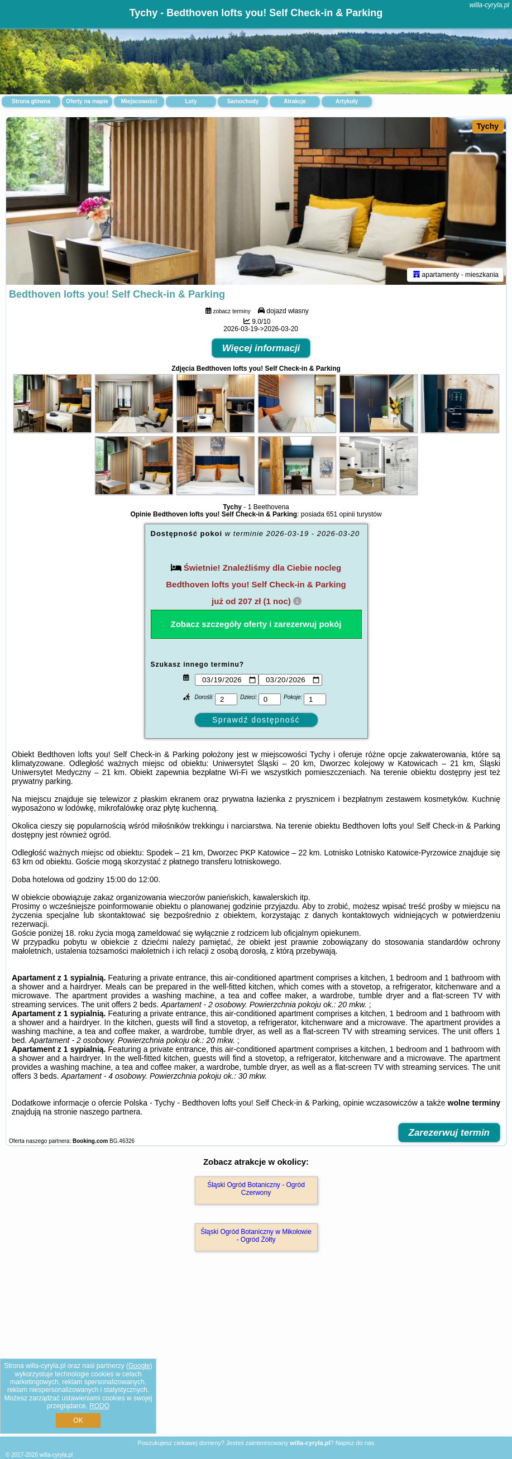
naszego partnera (109, 1111)
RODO (99, 1406)
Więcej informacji (261, 348)
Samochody (243, 101)
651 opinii (340, 514)
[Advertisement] (256, 1355)
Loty (191, 101)
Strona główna (31, 101)
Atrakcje (294, 101)
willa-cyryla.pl (489, 5)
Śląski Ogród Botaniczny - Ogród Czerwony (256, 1189)
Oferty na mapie (87, 101)
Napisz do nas (355, 1442)
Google (139, 1366)
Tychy (488, 126)
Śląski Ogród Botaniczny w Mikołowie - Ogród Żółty (256, 1235)
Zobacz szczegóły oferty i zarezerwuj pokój (256, 624)
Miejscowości (139, 101)
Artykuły (347, 101)
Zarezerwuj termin (449, 1132)
